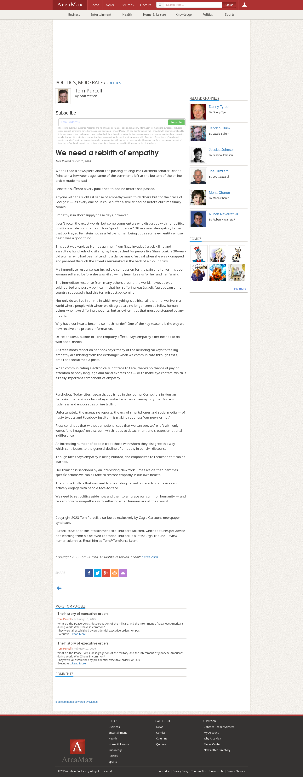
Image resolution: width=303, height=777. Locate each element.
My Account (211, 732)
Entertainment (100, 14)
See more (240, 288)
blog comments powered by (76, 701)
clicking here (150, 143)
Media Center (212, 744)
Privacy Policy (181, 771)
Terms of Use (199, 771)
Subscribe (176, 122)
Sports (229, 14)
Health (127, 14)
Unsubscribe (216, 771)
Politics (208, 14)
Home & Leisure (154, 14)
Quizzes (161, 744)
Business (74, 14)
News (159, 727)
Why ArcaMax (212, 738)
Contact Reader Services (219, 727)
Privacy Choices (236, 771)
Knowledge (184, 14)
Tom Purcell (64, 619)
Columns (161, 738)
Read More (79, 634)
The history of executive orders (82, 613)
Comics (160, 732)
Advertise (164, 771)
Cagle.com (149, 557)
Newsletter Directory (217, 750)
